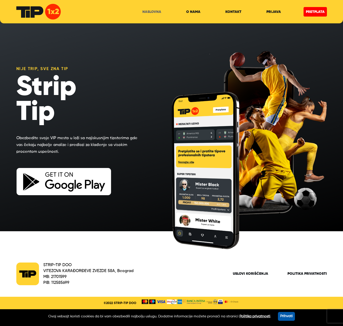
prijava (273, 12)
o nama (193, 12)
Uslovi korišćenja (250, 274)
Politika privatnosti (307, 274)
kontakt (233, 12)
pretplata (315, 12)
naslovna (151, 12)
